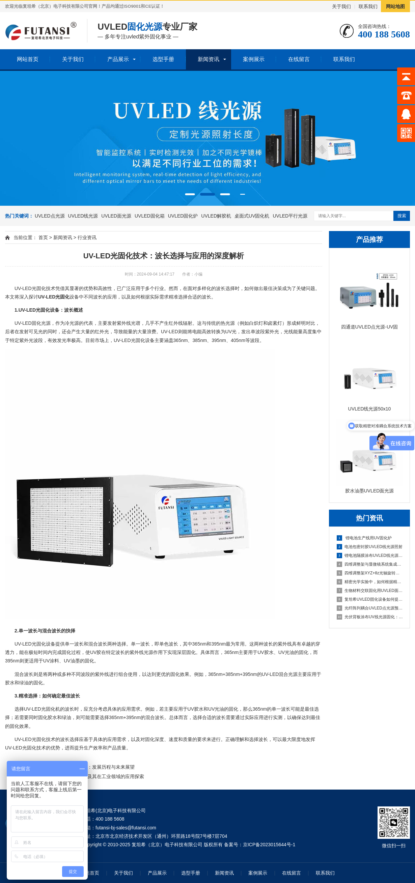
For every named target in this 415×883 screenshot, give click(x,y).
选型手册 (163, 59)
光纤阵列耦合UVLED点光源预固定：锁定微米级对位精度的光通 (370, 608)
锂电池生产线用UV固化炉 (364, 538)
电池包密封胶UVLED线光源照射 (370, 546)
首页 (43, 237)
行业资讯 (87, 237)
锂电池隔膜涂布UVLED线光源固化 (370, 555)
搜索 (401, 215)
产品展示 (118, 59)
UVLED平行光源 (290, 216)
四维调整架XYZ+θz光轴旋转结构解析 (370, 573)
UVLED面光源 (116, 216)
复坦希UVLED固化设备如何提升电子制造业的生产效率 (370, 599)
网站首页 (27, 59)
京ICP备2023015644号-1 (269, 844)
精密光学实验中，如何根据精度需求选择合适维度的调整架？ (370, 582)
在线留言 (299, 59)
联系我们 (368, 6)
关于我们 (341, 6)
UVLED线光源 (83, 216)
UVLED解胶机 (216, 216)
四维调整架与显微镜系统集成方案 (370, 564)
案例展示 (254, 59)
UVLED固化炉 (183, 216)
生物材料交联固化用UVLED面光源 (370, 590)
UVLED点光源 (50, 216)
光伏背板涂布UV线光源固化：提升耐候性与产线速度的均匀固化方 (370, 617)
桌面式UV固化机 (251, 216)
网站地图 (395, 6)
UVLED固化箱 (150, 216)
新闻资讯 (208, 59)
